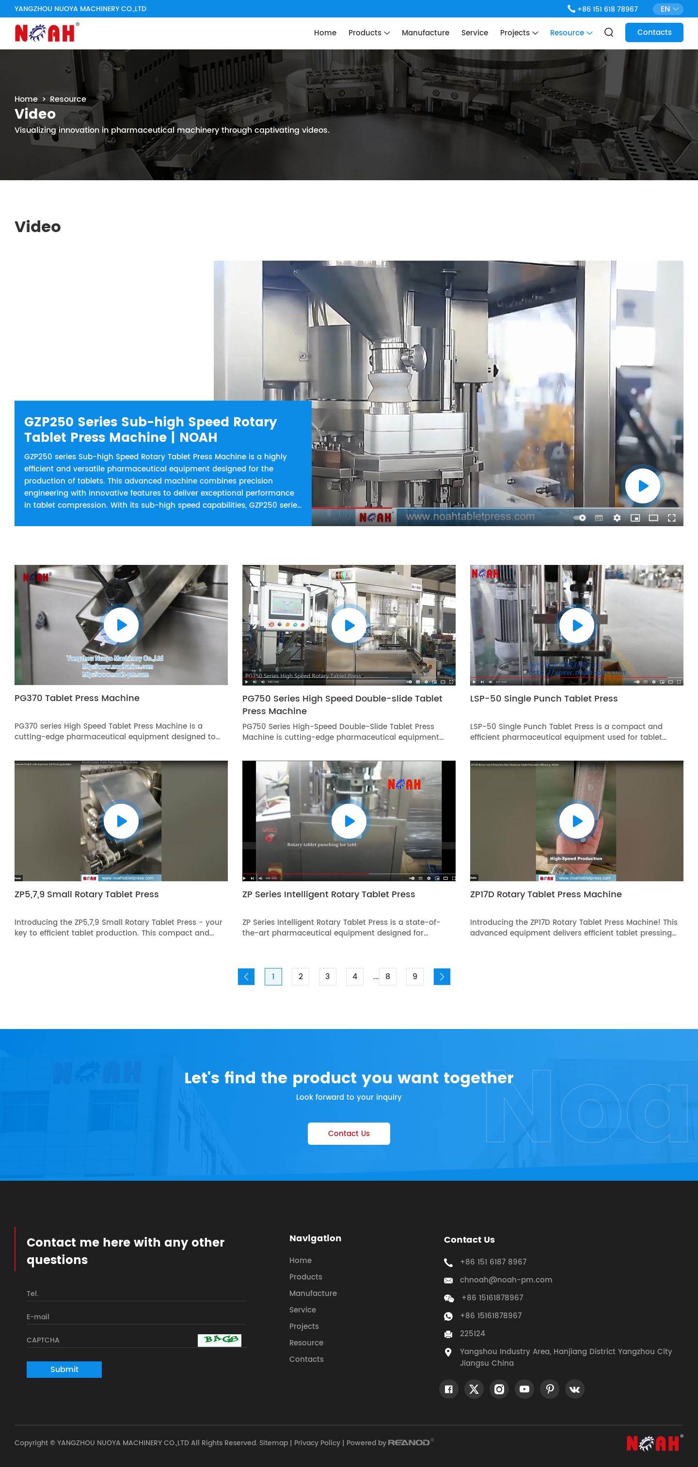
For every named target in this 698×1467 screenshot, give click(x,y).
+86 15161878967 (491, 1316)
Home (325, 33)
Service (474, 33)
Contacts (654, 33)
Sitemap (273, 1443)
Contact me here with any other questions (125, 1251)
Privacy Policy (317, 1443)
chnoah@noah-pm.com (506, 1280)
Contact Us (349, 1134)
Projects (519, 33)
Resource (571, 33)
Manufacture (425, 33)
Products (369, 33)
